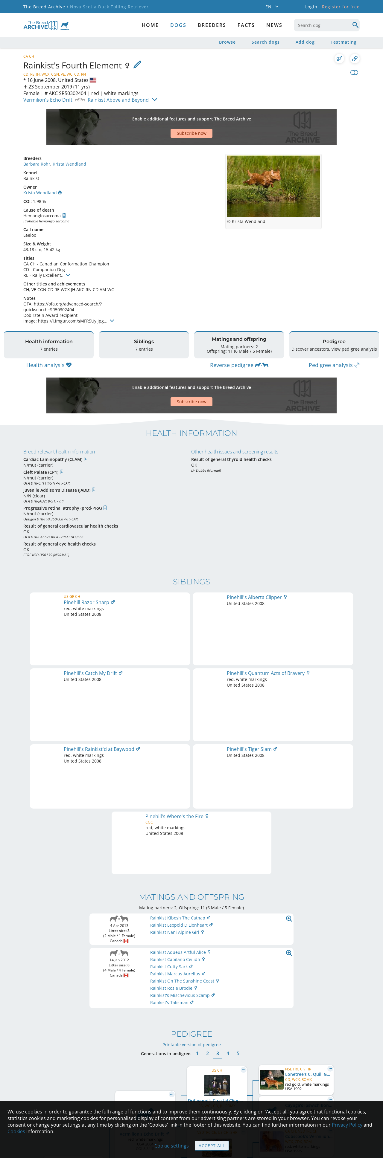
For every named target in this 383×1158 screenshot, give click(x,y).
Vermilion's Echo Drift (47, 100)
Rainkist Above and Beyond (118, 100)
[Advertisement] (168, 116)
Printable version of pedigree (191, 778)
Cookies (16, 1131)
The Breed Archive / (46, 7)
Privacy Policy (347, 1125)
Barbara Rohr (36, 143)
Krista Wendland (69, 143)
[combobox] (326, 25)
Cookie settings (171, 1145)
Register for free (341, 7)
